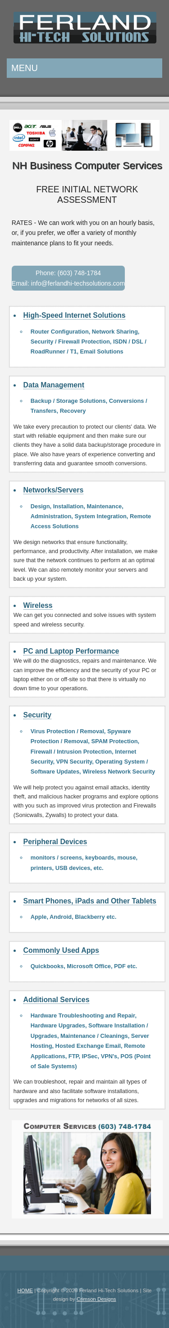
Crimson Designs (96, 1299)
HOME (25, 1290)
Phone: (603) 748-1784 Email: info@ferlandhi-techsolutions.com (68, 278)
